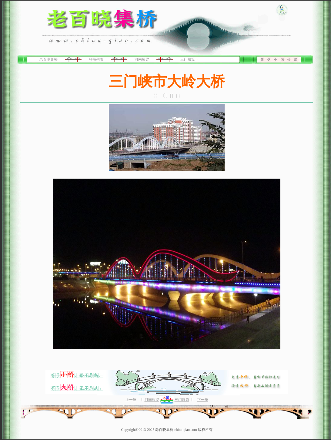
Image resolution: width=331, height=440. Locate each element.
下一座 (202, 400)
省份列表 (96, 59)
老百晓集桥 (48, 59)
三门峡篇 (187, 59)
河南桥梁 (142, 59)
